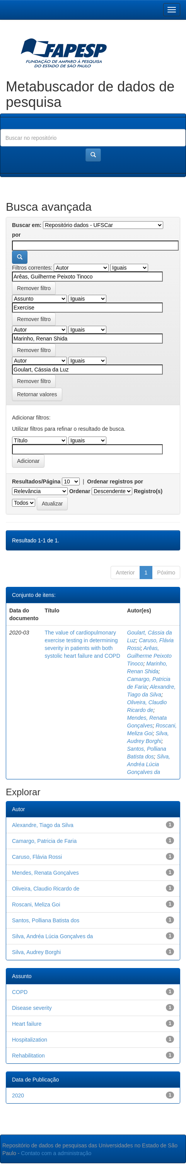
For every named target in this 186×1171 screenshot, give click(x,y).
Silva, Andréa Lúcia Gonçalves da (148, 764)
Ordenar (79, 491)
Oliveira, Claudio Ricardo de (45, 889)
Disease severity (32, 1008)
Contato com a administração (56, 1153)
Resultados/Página (36, 481)
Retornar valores (37, 394)
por (16, 235)
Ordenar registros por (115, 481)
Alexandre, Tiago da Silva (42, 825)
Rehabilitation (28, 1055)
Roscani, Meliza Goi (36, 904)
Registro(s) (148, 491)
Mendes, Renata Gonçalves (45, 873)
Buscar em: (26, 225)
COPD (19, 992)
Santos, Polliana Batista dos (45, 920)
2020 (18, 1095)
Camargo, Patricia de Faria (44, 841)
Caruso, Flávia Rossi (37, 857)
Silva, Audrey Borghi (36, 952)
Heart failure (26, 1024)
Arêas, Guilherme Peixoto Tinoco (149, 656)
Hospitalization (29, 1040)
